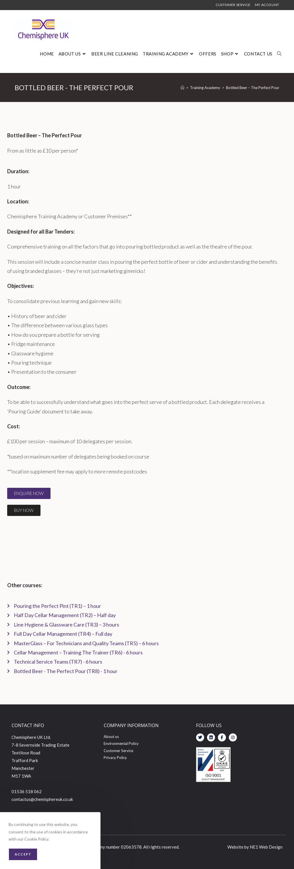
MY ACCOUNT (267, 5)
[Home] (182, 87)
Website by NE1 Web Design (255, 846)
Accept (23, 854)
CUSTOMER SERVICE (233, 5)
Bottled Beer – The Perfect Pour (252, 87)
